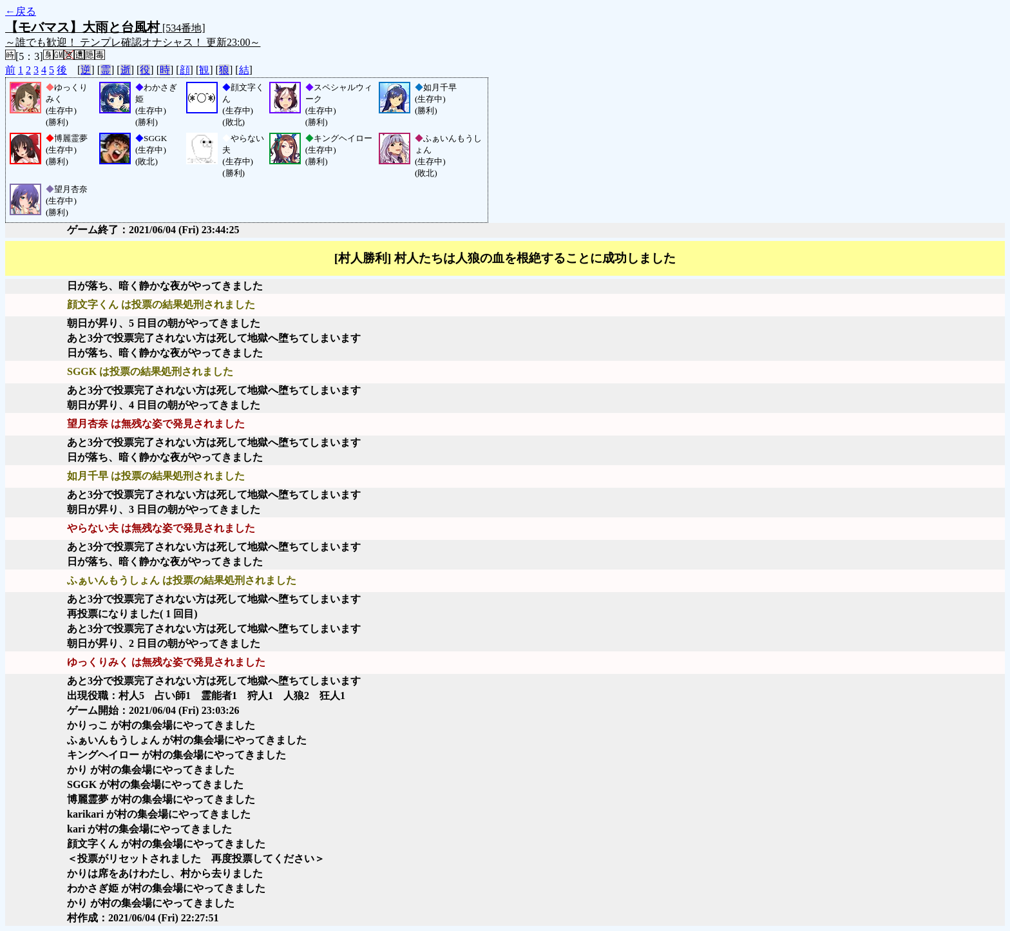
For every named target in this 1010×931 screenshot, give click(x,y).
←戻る (20, 11)
